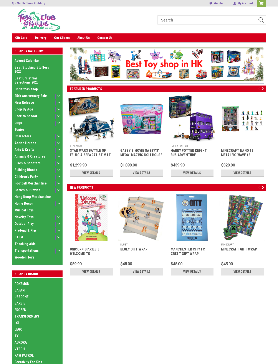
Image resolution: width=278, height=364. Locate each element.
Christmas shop (26, 89)
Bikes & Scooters (28, 163)
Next (263, 89)
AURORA (21, 342)
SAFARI (20, 290)
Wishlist (216, 3)
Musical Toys (24, 210)
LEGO (18, 329)
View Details (91, 173)
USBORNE (21, 297)
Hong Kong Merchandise (33, 197)
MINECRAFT (227, 244)
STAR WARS (76, 145)
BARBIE (20, 303)
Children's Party (26, 177)
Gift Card (21, 38)
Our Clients (62, 38)
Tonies (20, 129)
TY (16, 336)
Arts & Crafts (25, 150)
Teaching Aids (25, 244)
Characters (23, 136)
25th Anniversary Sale (31, 96)
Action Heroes (25, 143)
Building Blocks (26, 170)
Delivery (40, 38)
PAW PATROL (24, 355)
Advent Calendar (27, 61)
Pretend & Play (25, 230)
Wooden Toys (24, 257)
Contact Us (104, 38)
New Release (24, 102)
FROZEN (20, 310)
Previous (259, 89)
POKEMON (22, 284)
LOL (17, 323)
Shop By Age (24, 109)
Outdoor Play (24, 224)
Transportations (27, 251)
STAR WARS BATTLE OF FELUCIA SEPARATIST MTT (90, 152)
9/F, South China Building (28, 3)
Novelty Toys (24, 217)
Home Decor (24, 203)
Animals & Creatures (30, 156)
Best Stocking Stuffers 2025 (32, 69)
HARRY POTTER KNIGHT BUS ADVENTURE (189, 152)
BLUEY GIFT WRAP (134, 249)
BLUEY (124, 244)
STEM (19, 237)
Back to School (26, 116)
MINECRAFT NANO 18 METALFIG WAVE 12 (237, 152)
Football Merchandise (31, 183)
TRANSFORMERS (27, 316)
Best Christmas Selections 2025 (26, 80)
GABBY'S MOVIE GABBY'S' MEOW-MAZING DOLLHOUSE (141, 152)
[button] (167, 64)
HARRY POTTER (179, 145)
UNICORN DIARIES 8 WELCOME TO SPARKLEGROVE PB (84, 253)
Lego (18, 123)
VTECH (20, 349)
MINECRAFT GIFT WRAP (239, 249)
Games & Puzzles (27, 190)
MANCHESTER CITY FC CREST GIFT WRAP (188, 251)
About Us (83, 38)
